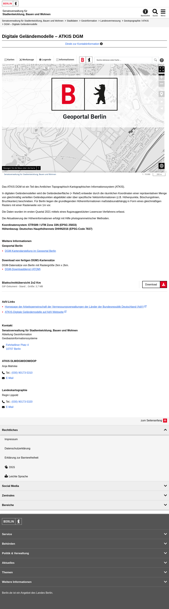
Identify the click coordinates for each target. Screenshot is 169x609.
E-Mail (9, 378)
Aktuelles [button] (8, 562)
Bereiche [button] (8, 505)
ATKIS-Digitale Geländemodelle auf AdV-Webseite (34, 312)
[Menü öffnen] (163, 12)
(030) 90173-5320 (22, 401)
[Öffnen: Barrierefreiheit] (145, 12)
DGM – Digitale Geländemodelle (20, 24)
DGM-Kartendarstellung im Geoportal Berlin (30, 251)
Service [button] (7, 534)
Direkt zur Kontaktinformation (84, 43)
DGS (10, 467)
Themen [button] (7, 572)
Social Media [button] (10, 486)
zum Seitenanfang (151, 420)
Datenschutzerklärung (17, 448)
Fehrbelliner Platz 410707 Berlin (17, 347)
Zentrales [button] (8, 495)
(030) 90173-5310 (22, 372)
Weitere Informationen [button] (17, 581)
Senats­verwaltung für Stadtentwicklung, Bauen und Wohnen (33, 20)
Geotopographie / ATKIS (136, 20)
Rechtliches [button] (10, 430)
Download (151, 284)
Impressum (11, 439)
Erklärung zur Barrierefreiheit (21, 457)
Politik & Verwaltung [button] (15, 553)
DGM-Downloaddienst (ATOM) (23, 269)
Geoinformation (89, 20)
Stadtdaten (72, 20)
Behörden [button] (8, 543)
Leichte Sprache (16, 476)
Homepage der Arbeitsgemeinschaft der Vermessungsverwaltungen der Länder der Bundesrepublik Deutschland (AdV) (74, 306)
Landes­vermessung (110, 20)
